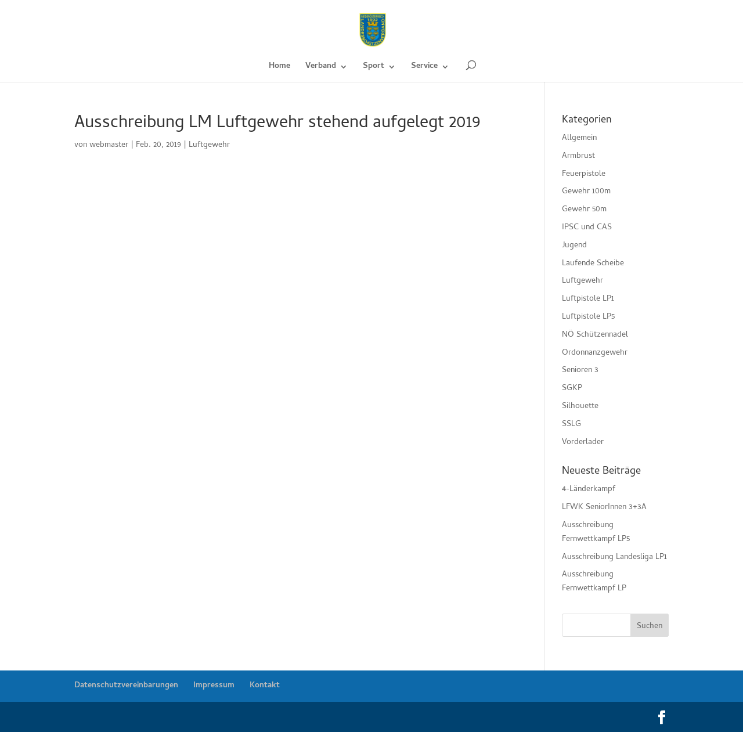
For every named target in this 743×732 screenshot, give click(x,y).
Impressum (214, 686)
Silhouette (580, 406)
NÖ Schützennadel (595, 335)
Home (279, 68)
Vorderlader (583, 442)
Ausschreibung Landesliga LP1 (614, 557)
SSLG (571, 424)
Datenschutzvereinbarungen (126, 686)
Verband (320, 68)
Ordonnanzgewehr (594, 353)
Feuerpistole (583, 174)
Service (424, 68)
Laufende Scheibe (593, 264)
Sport (373, 68)
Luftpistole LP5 (588, 317)
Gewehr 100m (586, 192)
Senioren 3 (580, 370)
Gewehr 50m (584, 210)
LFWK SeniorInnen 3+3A (604, 507)
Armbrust (578, 156)
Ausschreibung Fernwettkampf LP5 (596, 532)
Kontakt (265, 686)
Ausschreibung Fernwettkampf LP (594, 582)
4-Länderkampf (588, 489)
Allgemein (579, 138)
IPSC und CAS (587, 228)
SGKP (572, 388)
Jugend (574, 246)
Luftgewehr (209, 145)
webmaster (108, 145)
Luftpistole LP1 (588, 299)
